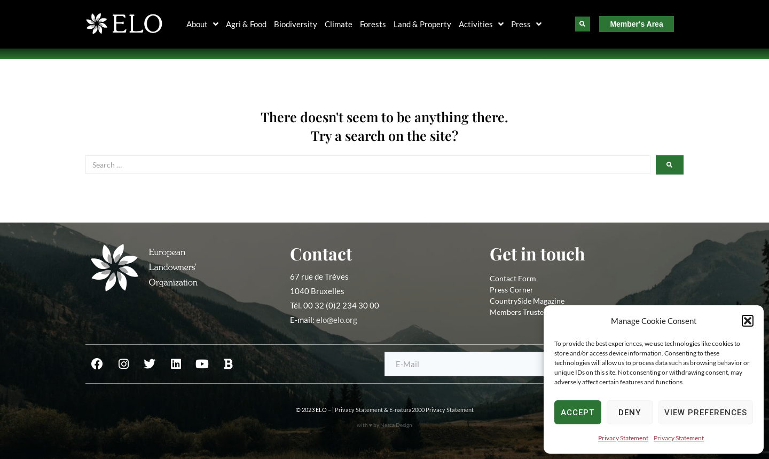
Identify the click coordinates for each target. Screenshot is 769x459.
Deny (629, 412)
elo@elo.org (336, 320)
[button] (747, 320)
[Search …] (367, 164)
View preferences (705, 412)
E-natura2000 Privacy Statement (431, 409)
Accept (577, 412)
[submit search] (670, 165)
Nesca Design (396, 425)
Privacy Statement (623, 438)
